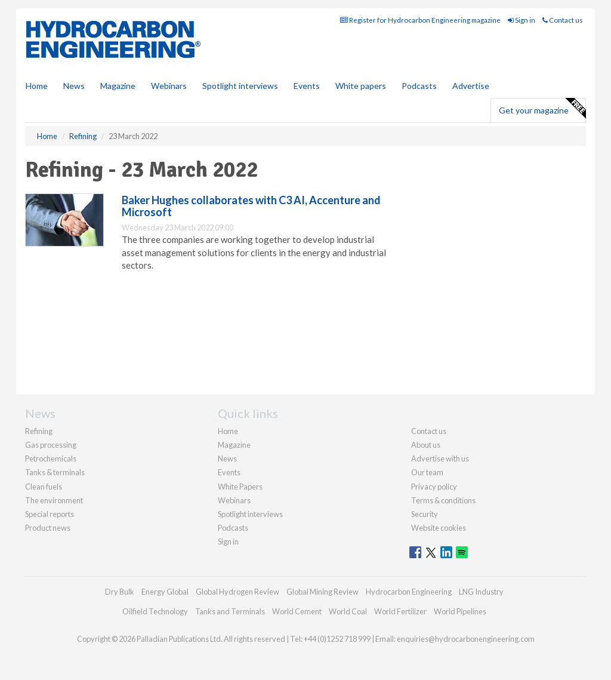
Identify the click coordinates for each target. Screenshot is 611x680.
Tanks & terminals (55, 472)
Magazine (117, 86)
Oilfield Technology (155, 611)
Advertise (470, 86)
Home (37, 86)
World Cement (297, 611)
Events (307, 86)
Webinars (169, 86)
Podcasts (419, 86)
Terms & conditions (443, 500)
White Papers (240, 486)
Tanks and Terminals (230, 611)
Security (424, 514)
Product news (47, 528)
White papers (360, 86)
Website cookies (438, 528)
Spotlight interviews (240, 86)
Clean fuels (43, 486)
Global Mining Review (322, 591)
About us (425, 445)
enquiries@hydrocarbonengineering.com (466, 639)
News (227, 458)
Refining (39, 431)
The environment (54, 500)
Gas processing (50, 445)
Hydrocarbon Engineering (409, 591)
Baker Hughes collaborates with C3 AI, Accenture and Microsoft (251, 206)
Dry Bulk (119, 591)
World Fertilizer (400, 611)
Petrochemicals (50, 458)
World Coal (348, 611)
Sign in (521, 20)
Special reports (49, 514)
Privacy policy (434, 486)
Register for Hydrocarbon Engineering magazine (420, 20)
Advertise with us (440, 458)
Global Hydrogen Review (237, 591)
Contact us (562, 20)
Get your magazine (542, 109)
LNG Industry (481, 591)
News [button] (74, 86)
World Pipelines (460, 611)
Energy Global (165, 591)
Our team (427, 472)
